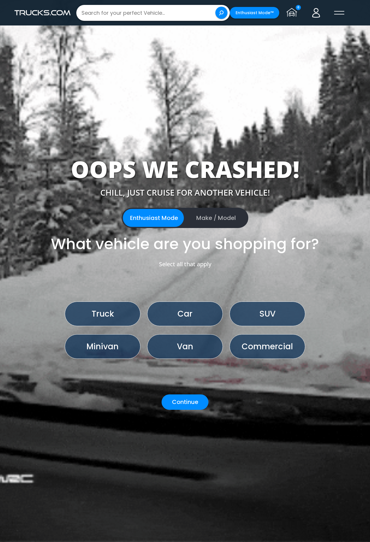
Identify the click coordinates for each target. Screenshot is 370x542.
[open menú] (339, 12)
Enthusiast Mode (154, 218)
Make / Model (216, 218)
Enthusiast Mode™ (254, 13)
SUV (267, 313)
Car (185, 313)
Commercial (267, 346)
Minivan (102, 346)
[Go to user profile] (316, 12)
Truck (103, 313)
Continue (185, 402)
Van (185, 346)
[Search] (221, 13)
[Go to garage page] (293, 12)
